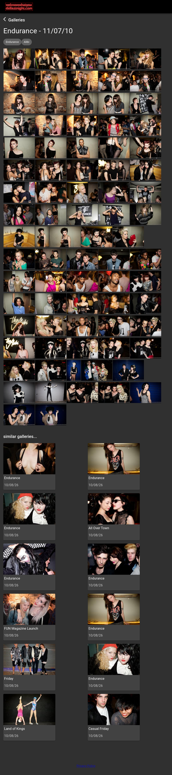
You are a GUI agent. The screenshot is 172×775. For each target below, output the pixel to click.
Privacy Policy (86, 766)
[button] (12, 42)
